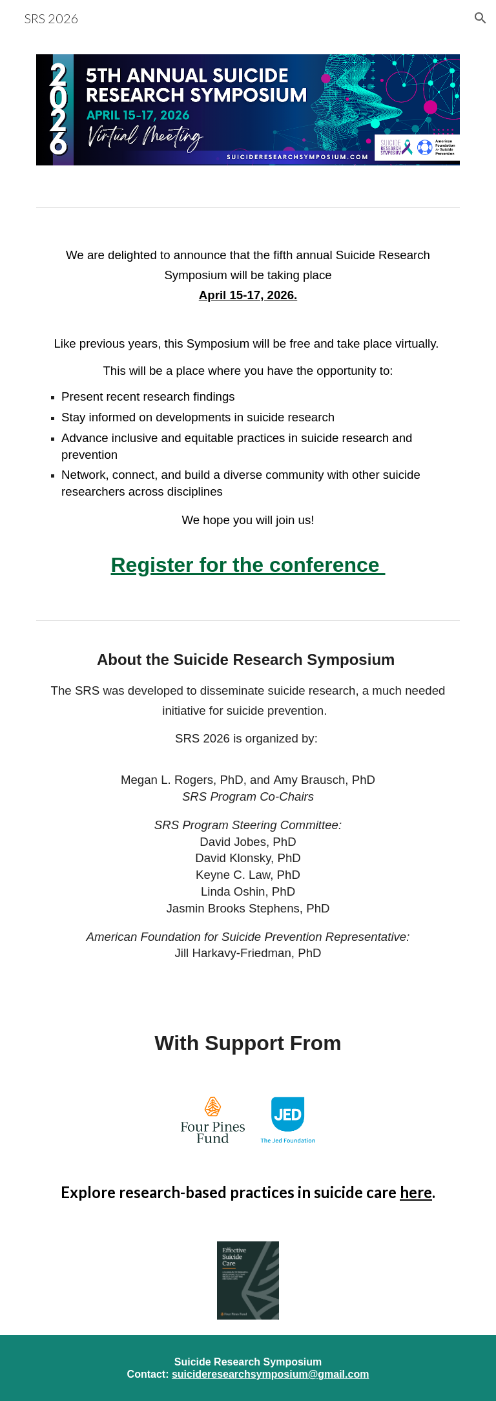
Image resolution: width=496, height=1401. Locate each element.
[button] (480, 18)
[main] (247, 414)
